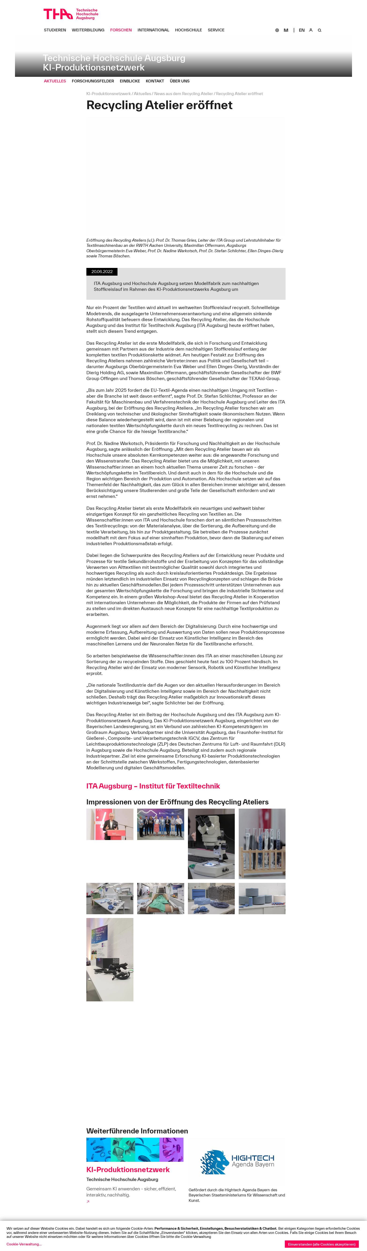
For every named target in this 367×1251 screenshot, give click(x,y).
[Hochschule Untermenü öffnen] (190, 30)
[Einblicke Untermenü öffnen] (132, 81)
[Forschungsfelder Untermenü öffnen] (95, 81)
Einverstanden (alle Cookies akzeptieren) (322, 1244)
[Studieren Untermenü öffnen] (57, 30)
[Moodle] (286, 30)
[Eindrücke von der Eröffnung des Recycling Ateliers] (186, 1065)
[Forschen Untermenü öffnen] (122, 30)
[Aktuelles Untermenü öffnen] (57, 81)
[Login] (310, 30)
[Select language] (301, 30)
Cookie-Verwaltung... (24, 1244)
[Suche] (319, 30)
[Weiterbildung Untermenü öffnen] (90, 30)
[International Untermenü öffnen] (155, 30)
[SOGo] (277, 30)
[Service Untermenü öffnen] (218, 30)
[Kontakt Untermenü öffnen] (157, 81)
